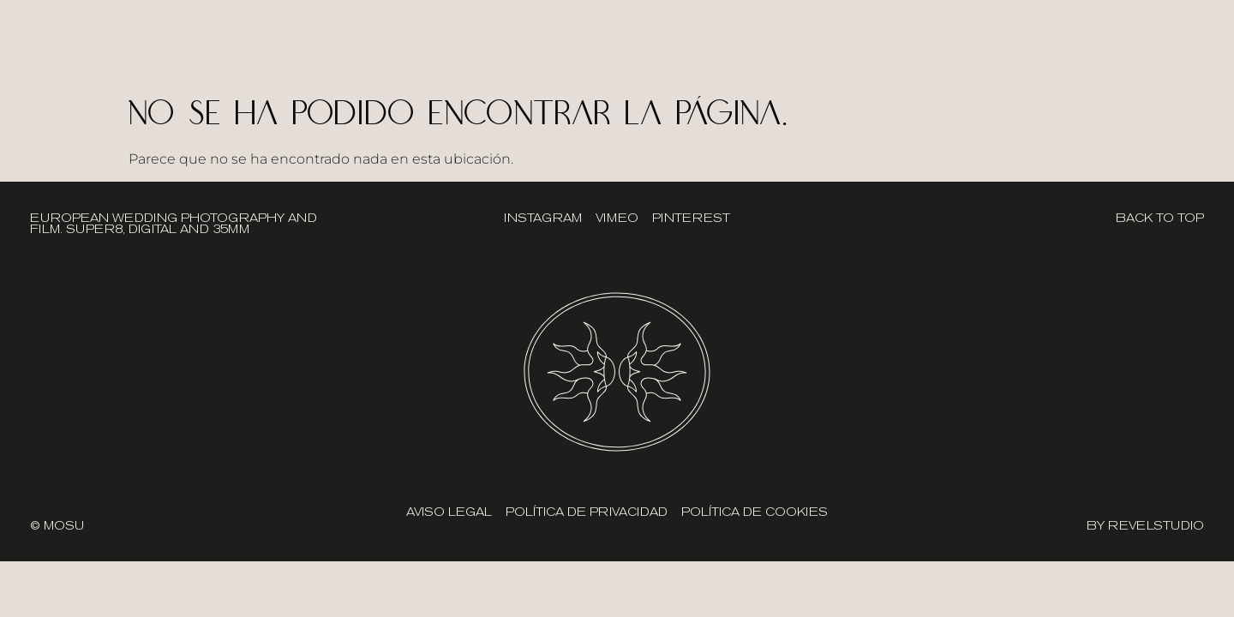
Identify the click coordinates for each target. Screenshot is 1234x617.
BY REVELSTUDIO (1145, 525)
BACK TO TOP (1160, 218)
